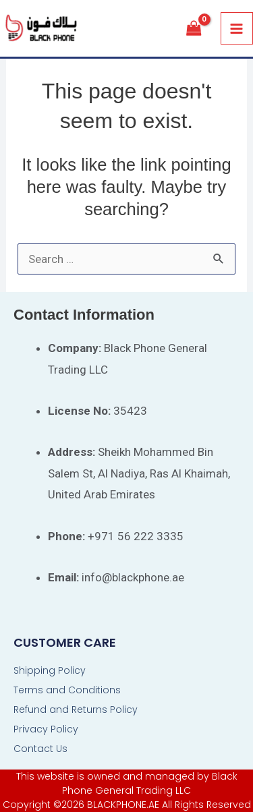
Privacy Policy (45, 729)
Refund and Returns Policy (75, 709)
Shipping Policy (49, 670)
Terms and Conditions (67, 690)
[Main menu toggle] (237, 28)
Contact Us (40, 748)
